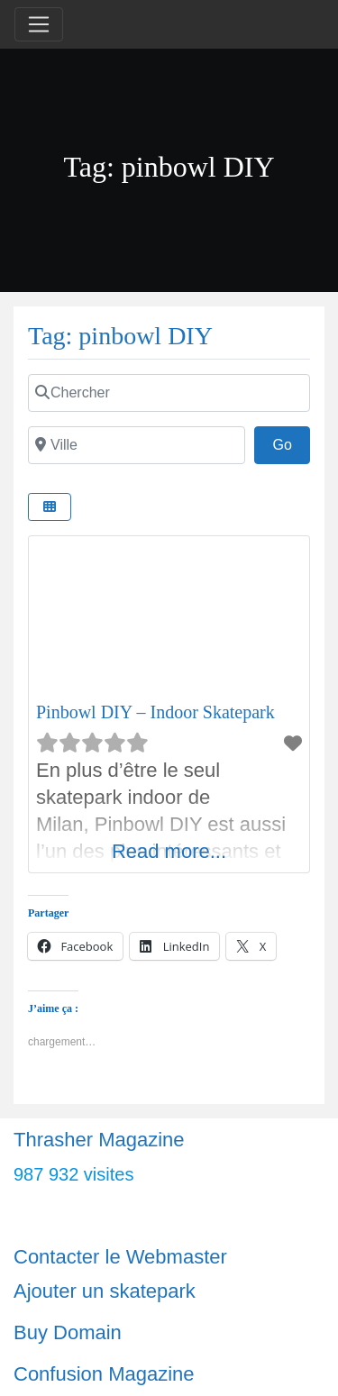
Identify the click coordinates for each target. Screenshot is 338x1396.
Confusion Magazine (104, 1374)
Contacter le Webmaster (120, 1256)
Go (291, 442)
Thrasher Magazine (99, 1139)
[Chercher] (169, 393)
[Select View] (49, 507)
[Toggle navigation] (38, 24)
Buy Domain (68, 1332)
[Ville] (136, 445)
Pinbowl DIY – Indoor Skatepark (155, 712)
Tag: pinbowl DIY (120, 336)
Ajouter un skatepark (105, 1291)
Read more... (169, 851)
